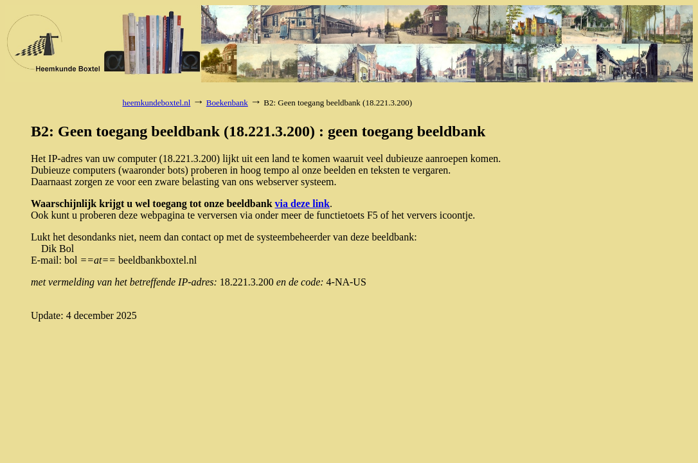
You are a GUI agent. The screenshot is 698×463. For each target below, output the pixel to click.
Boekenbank (227, 102)
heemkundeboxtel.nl (157, 102)
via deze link (302, 203)
